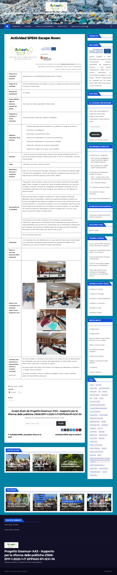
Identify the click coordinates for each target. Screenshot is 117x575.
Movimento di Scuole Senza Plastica (44, 497)
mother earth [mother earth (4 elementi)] (103, 435)
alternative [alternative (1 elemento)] (93, 391)
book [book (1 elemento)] (95, 398)
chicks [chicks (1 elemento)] (101, 398)
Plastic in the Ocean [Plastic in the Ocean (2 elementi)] (96, 445)
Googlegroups (108, 571)
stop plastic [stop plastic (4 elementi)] (93, 468)
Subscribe (95, 134)
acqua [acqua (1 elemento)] (92, 385)
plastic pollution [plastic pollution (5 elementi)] (95, 448)
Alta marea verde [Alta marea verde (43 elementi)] (104, 388)
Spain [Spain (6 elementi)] (99, 455)
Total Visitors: (9, 530)
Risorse (28, 26)
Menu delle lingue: (79, 26)
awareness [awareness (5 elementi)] (104, 395)
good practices (39, 501)
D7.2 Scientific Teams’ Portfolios (98, 505)
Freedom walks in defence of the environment (17, 466)
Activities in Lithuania (97, 303)
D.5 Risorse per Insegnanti (98, 155)
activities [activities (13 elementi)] (98, 385)
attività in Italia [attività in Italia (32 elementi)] (94, 395)
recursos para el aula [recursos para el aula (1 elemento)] (96, 451)
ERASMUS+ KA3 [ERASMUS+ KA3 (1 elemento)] (94, 421)
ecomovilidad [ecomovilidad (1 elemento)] (104, 415)
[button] (111, 26)
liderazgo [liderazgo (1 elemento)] (101, 431)
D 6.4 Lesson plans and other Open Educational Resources (70, 501)
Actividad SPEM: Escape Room (35, 38)
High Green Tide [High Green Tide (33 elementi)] (94, 425)
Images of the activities (41, 465)
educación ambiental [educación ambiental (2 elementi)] (96, 418)
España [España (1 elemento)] (104, 421)
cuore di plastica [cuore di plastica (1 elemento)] (95, 411)
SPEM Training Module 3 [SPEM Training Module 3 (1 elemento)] (97, 465)
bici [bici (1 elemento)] (91, 398)
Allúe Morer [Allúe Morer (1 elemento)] (93, 388)
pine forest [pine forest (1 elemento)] (93, 438)
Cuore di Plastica (95, 372)
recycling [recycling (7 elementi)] (93, 455)
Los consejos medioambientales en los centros (71, 466)
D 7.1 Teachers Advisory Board (99, 187)
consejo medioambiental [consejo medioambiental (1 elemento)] (97, 405)
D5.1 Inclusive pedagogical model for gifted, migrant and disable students (100, 160)
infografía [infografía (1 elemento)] (93, 428)
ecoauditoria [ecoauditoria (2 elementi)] (93, 415)
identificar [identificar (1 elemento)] (105, 425)
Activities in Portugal (96, 294)
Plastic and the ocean (97, 345)
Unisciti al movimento (45, 26)
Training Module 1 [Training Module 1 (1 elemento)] (95, 472)
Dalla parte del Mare (96, 356)
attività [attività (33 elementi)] (105, 391)
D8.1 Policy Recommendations (99, 198)
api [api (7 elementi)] (100, 391)
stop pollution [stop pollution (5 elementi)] (103, 468)
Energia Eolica (94, 329)
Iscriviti (61, 423)
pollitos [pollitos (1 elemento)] (104, 448)
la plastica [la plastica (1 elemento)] (93, 431)
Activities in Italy (95, 308)
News (9, 501)
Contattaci (62, 26)
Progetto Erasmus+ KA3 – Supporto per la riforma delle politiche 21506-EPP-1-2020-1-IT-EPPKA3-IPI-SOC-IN (29, 555)
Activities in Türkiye (96, 289)
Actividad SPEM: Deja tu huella (68, 435)
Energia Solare (94, 334)
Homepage (16, 26)
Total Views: (8, 525)
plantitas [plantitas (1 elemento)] (101, 438)
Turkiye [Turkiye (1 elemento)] (104, 472)
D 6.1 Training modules (98, 182)
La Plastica (93, 367)
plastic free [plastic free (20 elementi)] (93, 441)
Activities (42, 495)
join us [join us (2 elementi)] (100, 428)
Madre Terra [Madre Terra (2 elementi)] (93, 435)
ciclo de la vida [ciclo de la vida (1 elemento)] (95, 401)
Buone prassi (93, 230)
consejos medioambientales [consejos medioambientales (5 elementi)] (98, 408)
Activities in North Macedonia (99, 298)
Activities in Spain (95, 312)
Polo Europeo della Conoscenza (18, 571)
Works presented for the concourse (16, 505)
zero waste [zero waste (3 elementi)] (93, 475)
